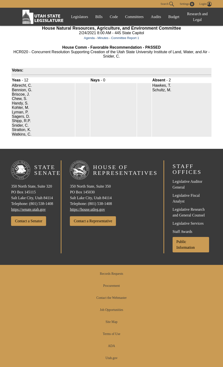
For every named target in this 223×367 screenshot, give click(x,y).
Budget (173, 17)
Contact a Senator (28, 221)
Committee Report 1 (125, 38)
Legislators (79, 17)
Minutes (102, 38)
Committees (134, 17)
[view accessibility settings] (187, 4)
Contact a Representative (93, 221)
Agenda (89, 38)
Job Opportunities (111, 310)
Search (167, 4)
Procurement (111, 286)
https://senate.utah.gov (28, 209)
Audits (156, 17)
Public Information (185, 244)
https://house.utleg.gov (87, 209)
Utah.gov (111, 358)
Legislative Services (188, 223)
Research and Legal (197, 17)
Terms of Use (111, 334)
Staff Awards (182, 231)
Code (114, 17)
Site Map (111, 322)
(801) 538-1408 (41, 204)
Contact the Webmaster (111, 298)
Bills (98, 17)
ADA (111, 346)
